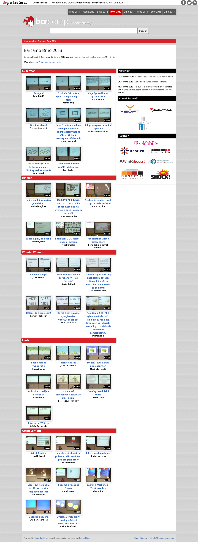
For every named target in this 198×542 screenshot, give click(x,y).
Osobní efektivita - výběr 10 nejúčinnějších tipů (68, 96)
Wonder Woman (32, 252)
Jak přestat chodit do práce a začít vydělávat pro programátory (68, 456)
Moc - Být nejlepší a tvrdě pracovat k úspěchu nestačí (39, 488)
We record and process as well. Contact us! (88, 2)
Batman (27, 177)
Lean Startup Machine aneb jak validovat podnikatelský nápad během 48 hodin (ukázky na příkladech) (68, 132)
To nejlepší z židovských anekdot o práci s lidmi (68, 394)
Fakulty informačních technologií (89, 56)
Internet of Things (38, 423)
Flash (25, 340)
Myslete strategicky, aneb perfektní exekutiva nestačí (68, 520)
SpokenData (84, 538)
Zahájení (38, 93)
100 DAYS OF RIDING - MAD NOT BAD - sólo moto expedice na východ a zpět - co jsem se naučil (68, 207)
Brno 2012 (102, 11)
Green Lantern (31, 430)
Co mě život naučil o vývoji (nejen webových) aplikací (68, 316)
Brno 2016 (156, 11)
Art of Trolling (38, 453)
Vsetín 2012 (88, 11)
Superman (28, 71)
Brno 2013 (115, 11)
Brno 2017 (169, 11)
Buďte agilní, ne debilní (39, 238)
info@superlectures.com (163, 538)
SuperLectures (41, 538)
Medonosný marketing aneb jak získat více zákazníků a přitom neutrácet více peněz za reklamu (98, 281)
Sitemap (143, 538)
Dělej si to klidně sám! (38, 312)
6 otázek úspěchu (39, 516)
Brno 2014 (129, 11)
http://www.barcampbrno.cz (48, 62)
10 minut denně (38, 125)
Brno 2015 (142, 11)
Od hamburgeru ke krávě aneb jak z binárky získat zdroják (38, 167)
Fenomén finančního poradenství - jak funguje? (68, 278)
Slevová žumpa (38, 274)
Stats (136, 538)
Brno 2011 (74, 11)
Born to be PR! (68, 362)
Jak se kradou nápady (98, 453)
